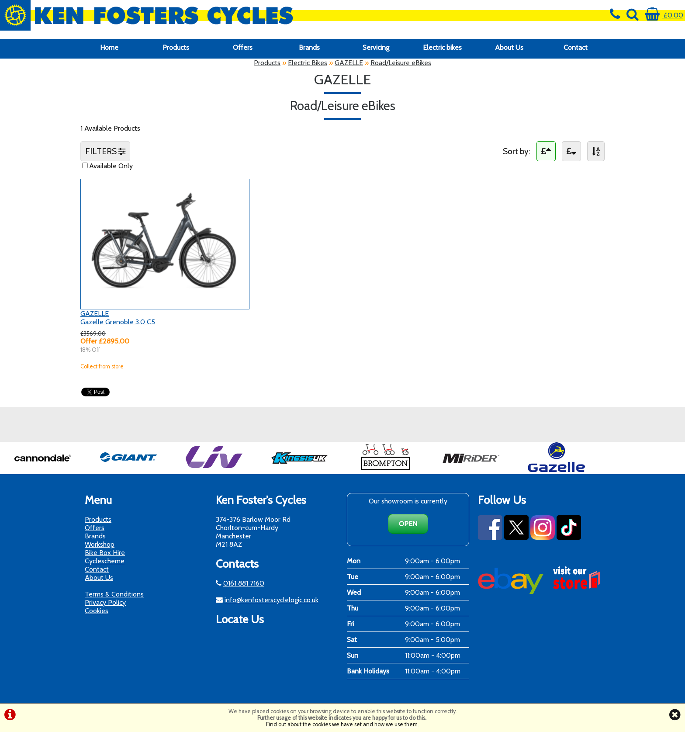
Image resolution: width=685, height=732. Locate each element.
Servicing (376, 47)
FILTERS (105, 151)
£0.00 (664, 15)
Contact (576, 47)
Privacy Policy (105, 602)
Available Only (111, 166)
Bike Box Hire (105, 552)
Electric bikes (442, 47)
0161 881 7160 (243, 583)
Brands (309, 47)
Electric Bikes (307, 63)
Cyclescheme (105, 561)
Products (176, 47)
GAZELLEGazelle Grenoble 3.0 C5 (117, 317)
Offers (243, 47)
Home (109, 47)
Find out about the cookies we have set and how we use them (342, 724)
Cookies (96, 611)
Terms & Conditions (114, 594)
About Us (509, 47)
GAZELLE (349, 63)
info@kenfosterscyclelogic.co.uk (271, 600)
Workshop (99, 544)
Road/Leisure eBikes (400, 63)
